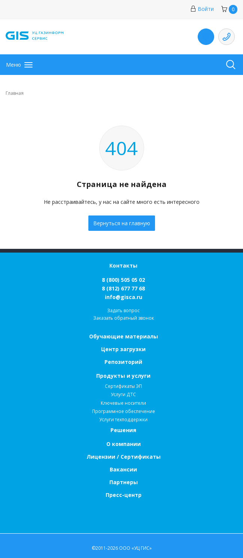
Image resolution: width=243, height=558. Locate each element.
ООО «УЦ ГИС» (135, 548)
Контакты (123, 265)
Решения (123, 430)
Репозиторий (123, 361)
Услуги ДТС (123, 394)
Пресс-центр (124, 494)
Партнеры (123, 482)
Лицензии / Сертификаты (123, 456)
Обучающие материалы (123, 336)
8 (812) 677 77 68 (123, 288)
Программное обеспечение (123, 411)
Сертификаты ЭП (123, 386)
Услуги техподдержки (123, 419)
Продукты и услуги (123, 375)
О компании (123, 443)
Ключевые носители (123, 403)
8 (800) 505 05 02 (123, 279)
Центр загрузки (123, 349)
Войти (202, 8)
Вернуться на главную (121, 223)
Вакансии (123, 469)
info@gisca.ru (123, 297)
